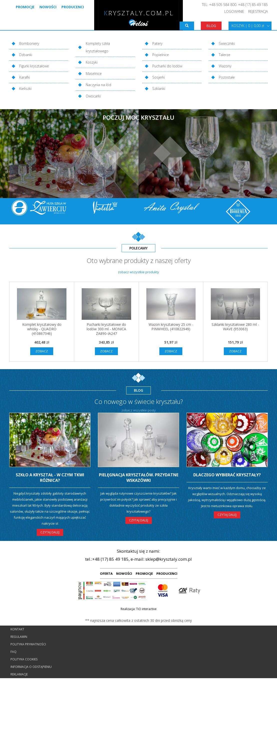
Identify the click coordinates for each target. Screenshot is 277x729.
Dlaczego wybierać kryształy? (227, 475)
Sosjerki (158, 77)
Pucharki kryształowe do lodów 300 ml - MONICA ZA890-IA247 (106, 329)
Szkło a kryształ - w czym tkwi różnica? (50, 477)
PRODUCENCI (166, 573)
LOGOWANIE (234, 11)
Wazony (225, 66)
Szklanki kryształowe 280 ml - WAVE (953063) (235, 326)
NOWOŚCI (124, 573)
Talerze (224, 54)
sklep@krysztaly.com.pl (168, 559)
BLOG (211, 25)
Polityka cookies (23, 659)
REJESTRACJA (258, 11)
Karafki (24, 77)
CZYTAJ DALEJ (49, 532)
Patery (157, 43)
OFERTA (106, 573)
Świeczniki (227, 43)
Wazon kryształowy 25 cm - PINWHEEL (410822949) (171, 326)
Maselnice (94, 73)
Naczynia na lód (98, 84)
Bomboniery (29, 43)
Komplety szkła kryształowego (98, 47)
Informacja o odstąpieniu (31, 667)
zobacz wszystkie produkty (138, 272)
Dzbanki (25, 54)
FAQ (13, 652)
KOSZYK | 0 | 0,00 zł (248, 25)
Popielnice (160, 54)
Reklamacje (19, 674)
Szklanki (158, 88)
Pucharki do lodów (167, 66)
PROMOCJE (144, 573)
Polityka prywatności (28, 644)
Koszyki (91, 62)
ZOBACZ (41, 351)
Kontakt (17, 629)
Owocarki (93, 96)
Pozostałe (227, 77)
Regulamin (18, 637)
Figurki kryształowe (34, 66)
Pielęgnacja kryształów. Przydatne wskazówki (138, 477)
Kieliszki (25, 88)
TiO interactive (146, 609)
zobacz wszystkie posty (138, 410)
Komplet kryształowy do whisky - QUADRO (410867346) (41, 329)
